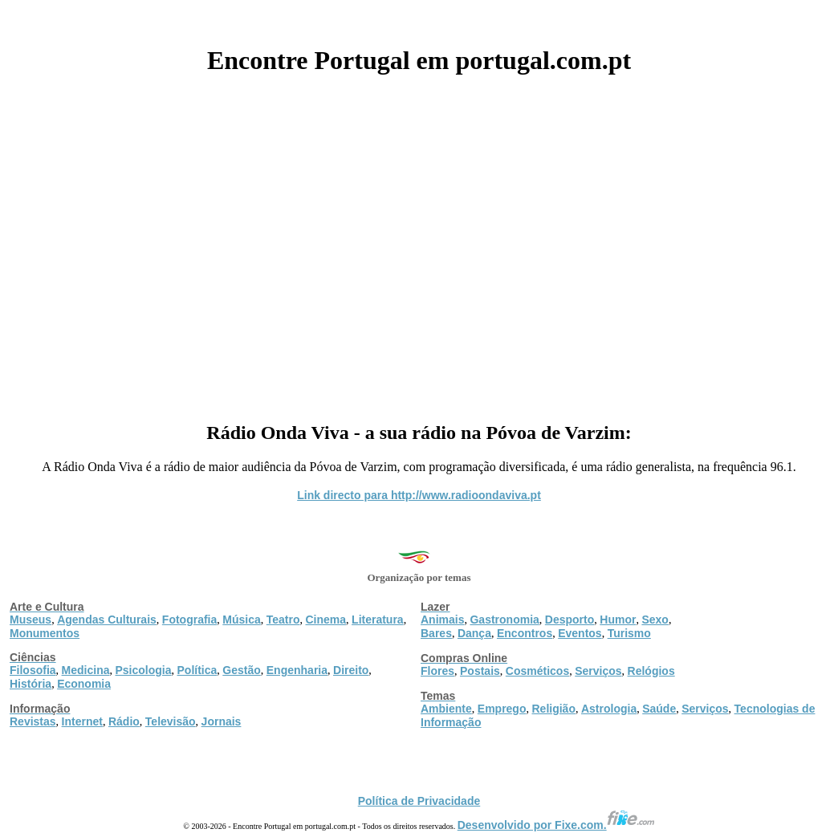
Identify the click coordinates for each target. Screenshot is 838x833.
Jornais (221, 721)
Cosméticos (537, 670)
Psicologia (143, 670)
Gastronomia (504, 619)
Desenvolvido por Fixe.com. (556, 825)
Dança (474, 633)
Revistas (33, 721)
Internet (82, 721)
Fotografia (189, 619)
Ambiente (446, 708)
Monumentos (44, 633)
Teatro (283, 619)
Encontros (524, 633)
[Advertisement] (419, 242)
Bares (436, 633)
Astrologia (609, 708)
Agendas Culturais (107, 619)
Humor (618, 619)
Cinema (326, 619)
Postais (480, 670)
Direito (350, 670)
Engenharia (296, 670)
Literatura (378, 619)
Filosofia (33, 670)
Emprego (502, 708)
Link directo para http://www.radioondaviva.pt (419, 495)
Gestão (241, 670)
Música (241, 619)
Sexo (654, 619)
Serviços (598, 670)
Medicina (86, 670)
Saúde (659, 708)
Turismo (629, 633)
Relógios (651, 670)
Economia (84, 683)
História (30, 683)
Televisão (170, 721)
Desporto (569, 619)
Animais (442, 619)
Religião (553, 708)
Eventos (579, 633)
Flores (437, 670)
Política (197, 670)
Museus (30, 619)
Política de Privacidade (419, 800)
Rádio (124, 721)
